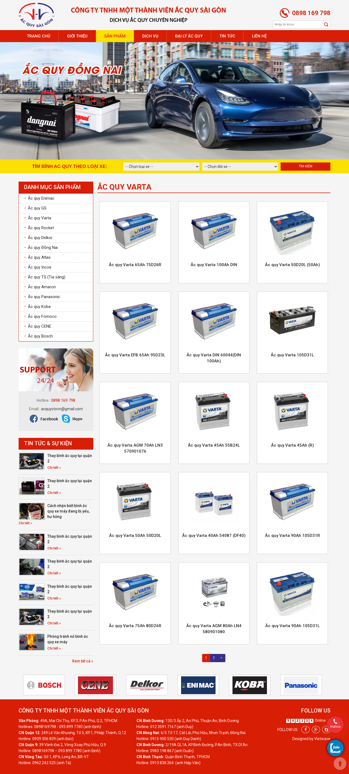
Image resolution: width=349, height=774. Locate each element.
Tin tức (227, 36)
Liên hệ (259, 36)
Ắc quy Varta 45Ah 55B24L (214, 445)
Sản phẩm (115, 36)
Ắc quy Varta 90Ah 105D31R (292, 535)
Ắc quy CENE (37, 326)
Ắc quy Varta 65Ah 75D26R (135, 264)
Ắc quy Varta (37, 218)
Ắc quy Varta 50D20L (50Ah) (292, 264)
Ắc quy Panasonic (42, 296)
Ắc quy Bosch (38, 336)
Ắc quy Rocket (39, 227)
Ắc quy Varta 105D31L (292, 355)
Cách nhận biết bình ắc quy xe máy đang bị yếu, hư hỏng (68, 511)
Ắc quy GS (35, 208)
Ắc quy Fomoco (40, 316)
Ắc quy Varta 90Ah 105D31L (292, 625)
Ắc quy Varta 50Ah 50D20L (135, 535)
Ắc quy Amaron (40, 286)
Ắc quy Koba (37, 306)
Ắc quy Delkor (38, 237)
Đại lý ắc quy (189, 36)
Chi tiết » (54, 467)
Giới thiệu (77, 36)
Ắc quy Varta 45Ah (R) (292, 445)
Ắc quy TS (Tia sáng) (44, 277)
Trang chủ (38, 36)
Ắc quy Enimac (39, 198)
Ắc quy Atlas (37, 257)
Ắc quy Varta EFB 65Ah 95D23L (135, 355)
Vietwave (322, 739)
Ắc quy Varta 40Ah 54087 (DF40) (214, 535)
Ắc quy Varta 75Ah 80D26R (135, 625)
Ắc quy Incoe (37, 267)
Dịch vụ (150, 36)
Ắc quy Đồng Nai (41, 247)
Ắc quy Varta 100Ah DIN (214, 264)
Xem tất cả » (82, 661)
